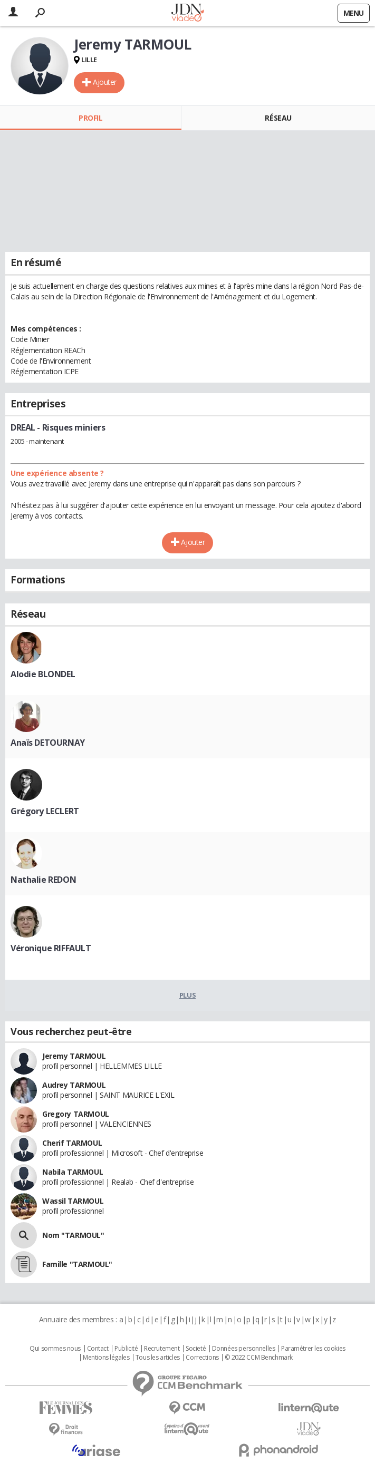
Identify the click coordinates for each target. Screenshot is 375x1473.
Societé (196, 1348)
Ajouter (105, 82)
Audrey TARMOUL (73, 1085)
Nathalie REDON (43, 879)
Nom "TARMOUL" (73, 1235)
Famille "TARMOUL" (77, 1264)
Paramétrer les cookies (313, 1348)
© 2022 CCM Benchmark (259, 1357)
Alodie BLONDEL (43, 674)
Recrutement (161, 1348)
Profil (90, 118)
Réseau (278, 118)
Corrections (202, 1357)
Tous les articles (158, 1357)
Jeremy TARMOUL (73, 1056)
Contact (98, 1348)
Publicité (126, 1348)
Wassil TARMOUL (72, 1201)
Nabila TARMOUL (72, 1172)
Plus (187, 995)
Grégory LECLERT (45, 811)
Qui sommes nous (55, 1348)
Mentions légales (106, 1357)
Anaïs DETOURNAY (48, 742)
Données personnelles (243, 1348)
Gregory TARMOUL (75, 1114)
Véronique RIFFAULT (51, 948)
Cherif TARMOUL (72, 1143)
